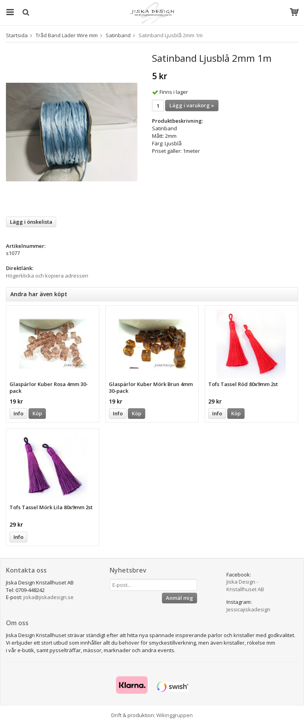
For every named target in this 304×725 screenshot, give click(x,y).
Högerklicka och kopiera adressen (47, 275)
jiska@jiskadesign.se (48, 597)
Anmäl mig (179, 597)
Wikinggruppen (174, 715)
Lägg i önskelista (31, 221)
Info (18, 413)
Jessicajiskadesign (248, 609)
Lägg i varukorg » (191, 105)
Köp (37, 413)
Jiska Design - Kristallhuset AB (245, 585)
